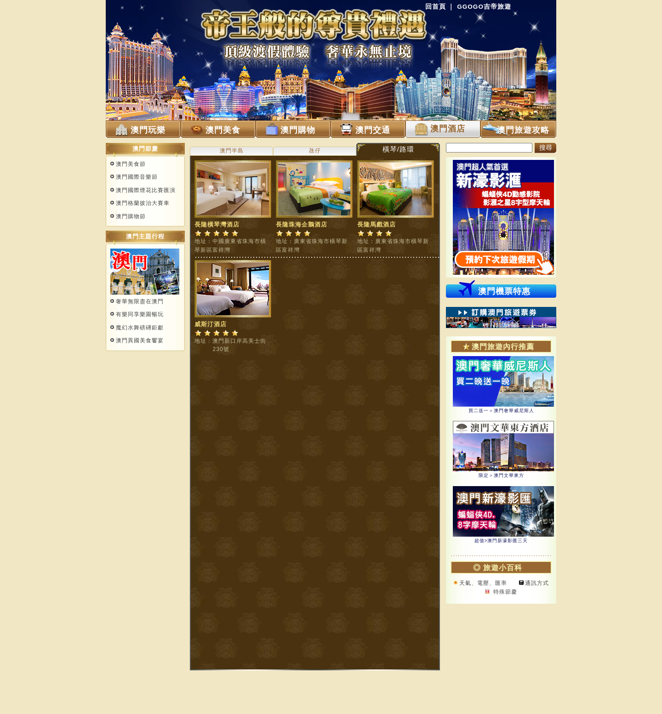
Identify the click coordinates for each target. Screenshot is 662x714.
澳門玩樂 (148, 130)
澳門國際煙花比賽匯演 (146, 190)
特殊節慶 (504, 592)
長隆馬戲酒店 (376, 224)
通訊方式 (537, 583)
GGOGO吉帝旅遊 (484, 6)
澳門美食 (222, 130)
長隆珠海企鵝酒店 (301, 224)
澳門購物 (297, 130)
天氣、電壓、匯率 (483, 583)
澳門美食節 (131, 164)
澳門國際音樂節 (137, 177)
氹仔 (315, 150)
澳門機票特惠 (504, 291)
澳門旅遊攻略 (523, 130)
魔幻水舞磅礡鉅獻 (140, 327)
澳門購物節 (131, 216)
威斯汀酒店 (210, 324)
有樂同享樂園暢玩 (140, 314)
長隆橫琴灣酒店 (217, 224)
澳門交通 (372, 130)
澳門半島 (232, 150)
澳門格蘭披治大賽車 (143, 203)
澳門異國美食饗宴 (140, 340)
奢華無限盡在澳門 (140, 301)
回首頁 (435, 6)
